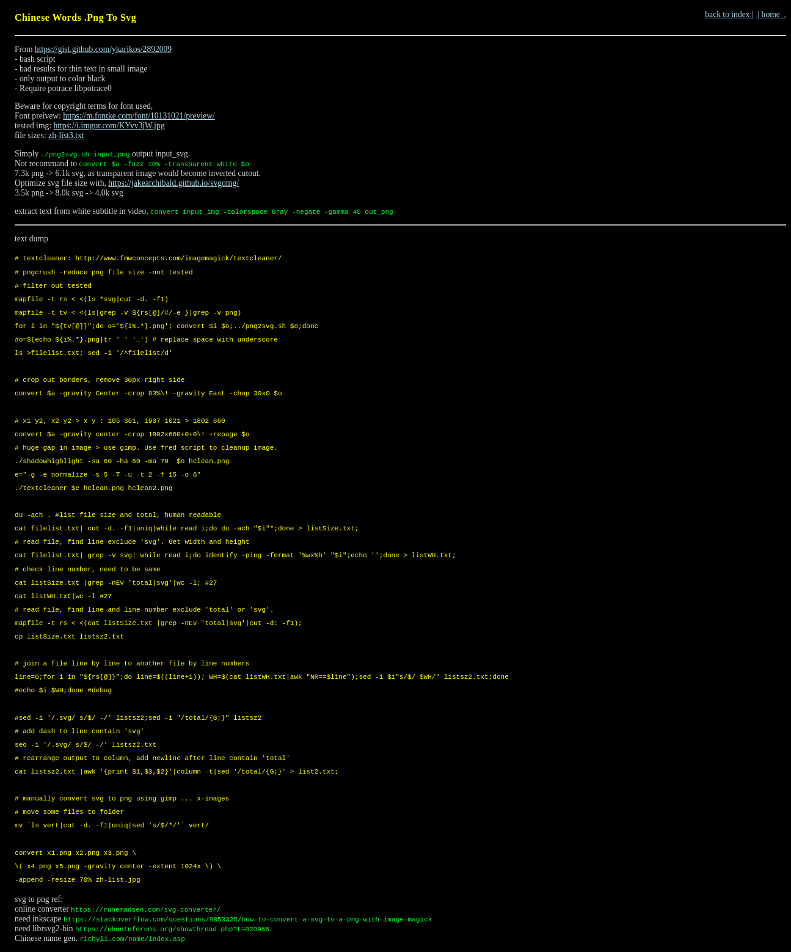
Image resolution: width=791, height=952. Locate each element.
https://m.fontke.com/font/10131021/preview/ (138, 115)
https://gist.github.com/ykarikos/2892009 (103, 49)
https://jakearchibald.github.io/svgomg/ (173, 183)
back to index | (729, 14)
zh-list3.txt (66, 135)
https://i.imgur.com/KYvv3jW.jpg (108, 125)
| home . (771, 14)
